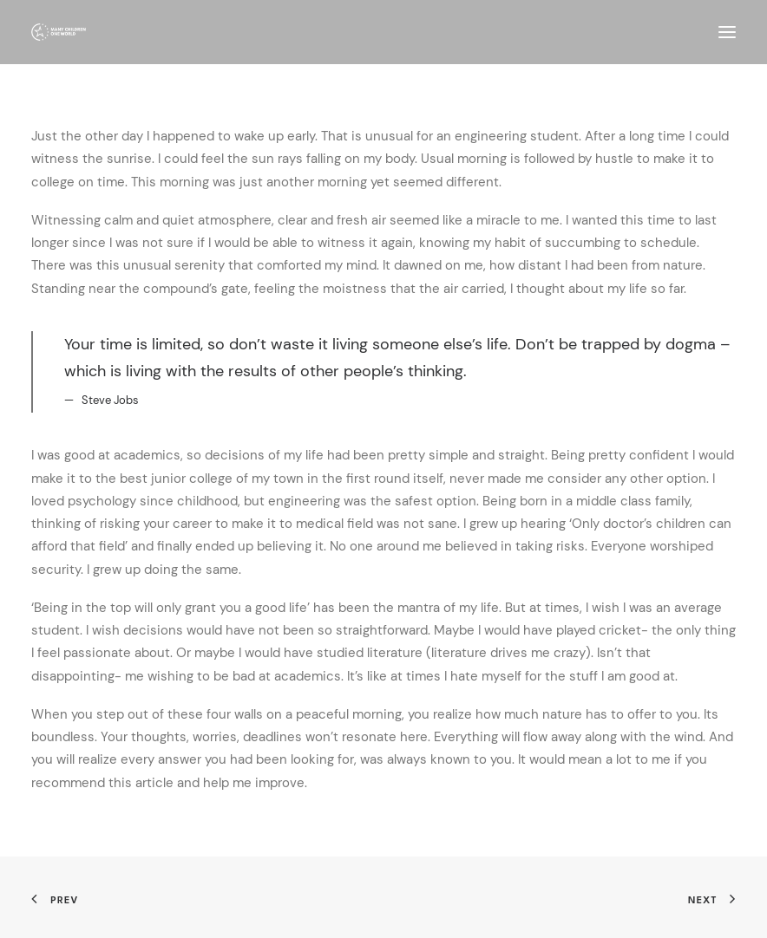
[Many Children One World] (58, 32)
